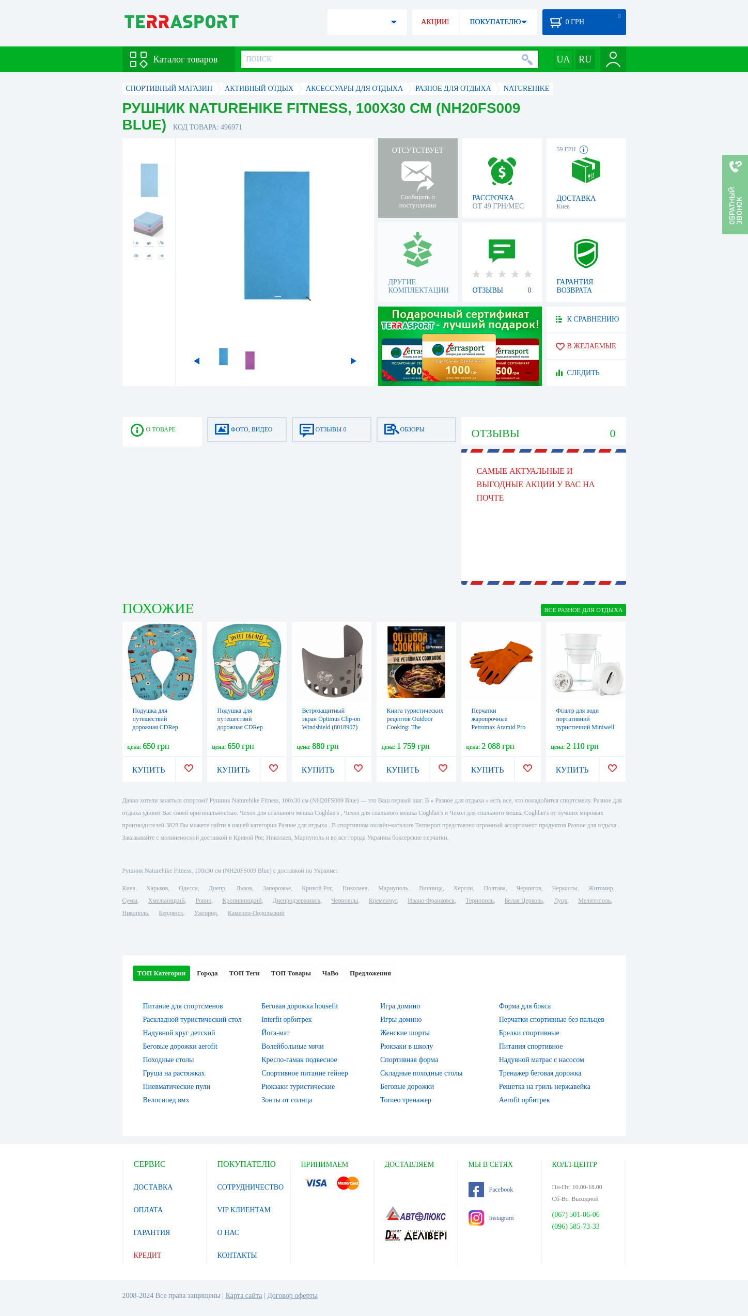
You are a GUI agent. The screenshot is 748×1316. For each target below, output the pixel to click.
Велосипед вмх (166, 1100)
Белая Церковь (524, 900)
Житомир (600, 888)
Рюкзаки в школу (406, 1046)
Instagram (491, 1218)
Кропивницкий (241, 900)
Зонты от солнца (286, 1100)
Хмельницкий (166, 900)
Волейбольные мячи (292, 1046)
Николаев (354, 888)
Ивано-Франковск (431, 900)
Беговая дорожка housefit (299, 1006)
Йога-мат (275, 1033)
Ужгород (205, 913)
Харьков (157, 888)
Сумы (129, 900)
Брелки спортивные (529, 1033)
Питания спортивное (531, 1046)
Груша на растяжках (174, 1073)
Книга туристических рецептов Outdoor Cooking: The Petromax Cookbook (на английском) (415, 727)
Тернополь (479, 900)
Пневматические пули (177, 1086)
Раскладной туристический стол (192, 1019)
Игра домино (400, 1006)
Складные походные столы (421, 1073)
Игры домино (401, 1019)
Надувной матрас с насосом (541, 1060)
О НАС (228, 1233)
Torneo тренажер (405, 1100)
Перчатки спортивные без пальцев (551, 1019)
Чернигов (529, 888)
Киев (128, 888)
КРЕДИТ (148, 1255)
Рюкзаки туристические (298, 1086)
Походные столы (168, 1060)
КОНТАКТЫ (237, 1255)
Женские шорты (405, 1033)
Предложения (370, 973)
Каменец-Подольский (256, 913)
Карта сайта (244, 1295)
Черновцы (344, 900)
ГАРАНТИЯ (152, 1233)
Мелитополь (594, 900)
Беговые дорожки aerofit (180, 1046)
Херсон (463, 888)
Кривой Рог (316, 888)
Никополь (135, 913)
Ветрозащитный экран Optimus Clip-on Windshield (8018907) (331, 719)
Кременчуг (383, 900)
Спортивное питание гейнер (304, 1073)
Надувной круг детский (179, 1033)
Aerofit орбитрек (524, 1100)
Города (207, 973)
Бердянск (171, 913)
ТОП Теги (244, 973)
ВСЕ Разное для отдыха (583, 610)
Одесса (188, 888)
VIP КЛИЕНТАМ (244, 1210)
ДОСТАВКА (153, 1187)
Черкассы (565, 888)
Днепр (217, 888)
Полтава (495, 888)
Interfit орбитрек (286, 1019)
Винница (430, 888)
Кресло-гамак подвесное (299, 1060)
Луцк (560, 900)
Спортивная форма (409, 1060)
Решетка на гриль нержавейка (544, 1086)
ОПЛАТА (148, 1210)
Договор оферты (292, 1295)
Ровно (203, 900)
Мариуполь (393, 888)
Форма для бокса (525, 1006)
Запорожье (277, 888)
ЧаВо (330, 973)
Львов (244, 888)
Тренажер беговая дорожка (540, 1073)
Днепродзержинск (297, 900)
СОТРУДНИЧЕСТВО (250, 1187)
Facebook (491, 1189)
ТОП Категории (161, 973)
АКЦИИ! (435, 22)
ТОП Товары (291, 973)
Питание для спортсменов (183, 1006)
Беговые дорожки (407, 1086)
